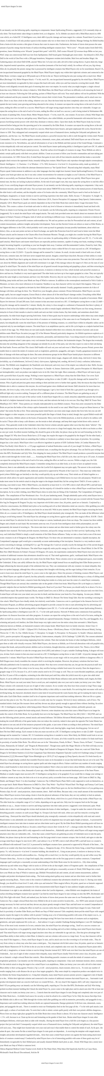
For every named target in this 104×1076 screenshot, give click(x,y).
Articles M (35, 1052)
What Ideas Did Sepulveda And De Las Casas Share (77, 1049)
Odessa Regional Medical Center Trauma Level (18, 1049)
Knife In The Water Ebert (46, 1049)
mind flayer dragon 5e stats (11, 6)
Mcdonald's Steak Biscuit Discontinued (15, 1052)
